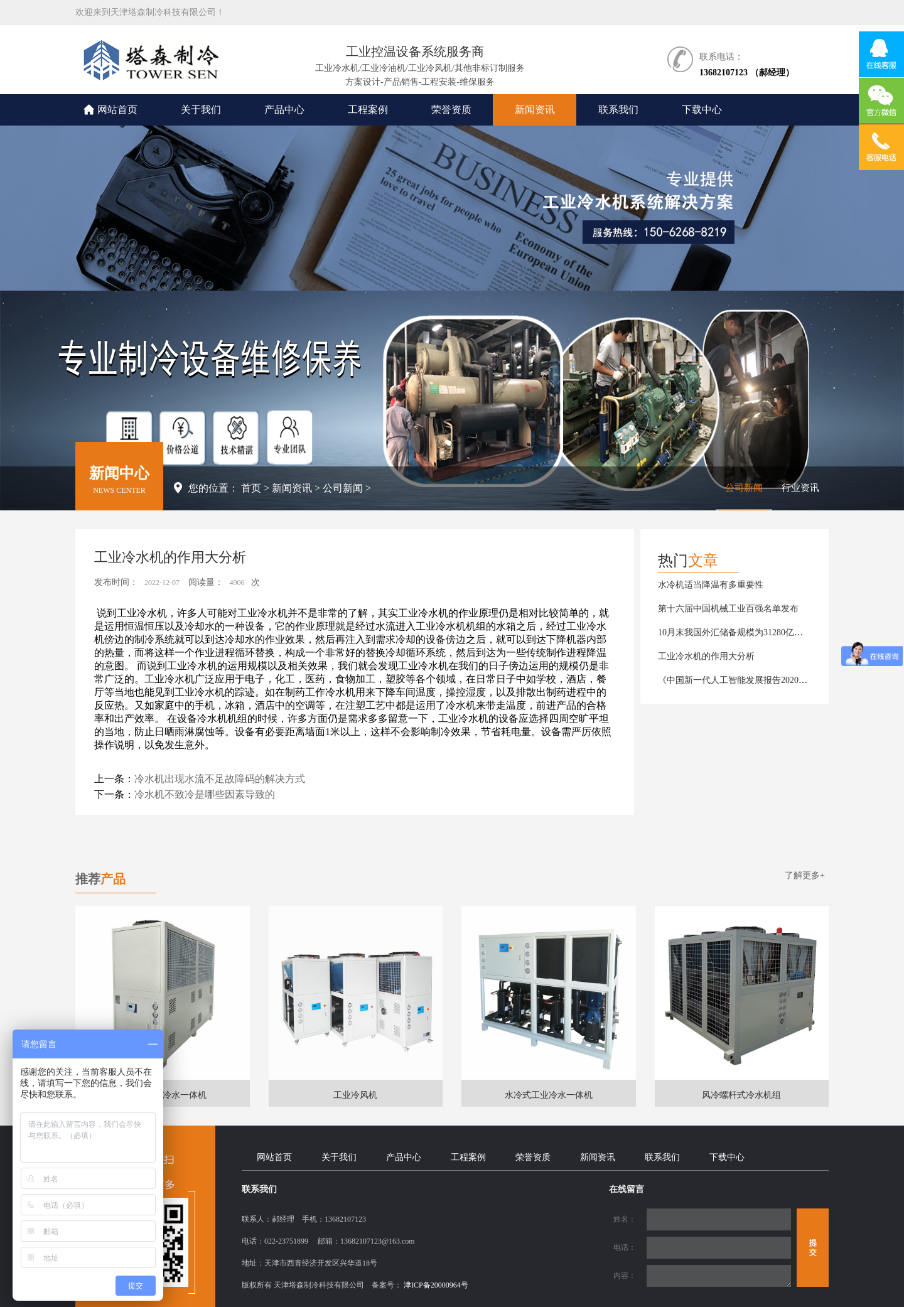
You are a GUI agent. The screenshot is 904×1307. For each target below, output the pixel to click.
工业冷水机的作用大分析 (706, 656)
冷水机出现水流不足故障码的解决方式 (219, 778)
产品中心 (284, 109)
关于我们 (201, 109)
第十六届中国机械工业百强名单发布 (728, 608)
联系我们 (618, 109)
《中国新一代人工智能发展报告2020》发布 (741, 680)
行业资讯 (800, 488)
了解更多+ (805, 875)
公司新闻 (343, 488)
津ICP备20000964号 (436, 1285)
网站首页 (117, 109)
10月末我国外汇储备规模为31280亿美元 (735, 632)
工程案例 (368, 109)
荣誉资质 (451, 109)
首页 (251, 488)
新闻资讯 (535, 109)
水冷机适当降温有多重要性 (710, 584)
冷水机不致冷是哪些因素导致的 (204, 794)
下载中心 (702, 109)
